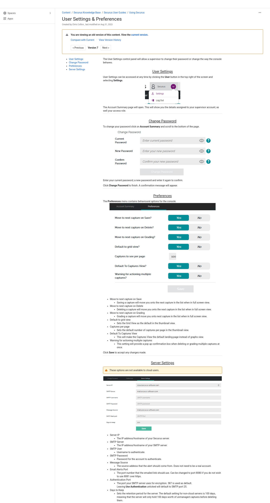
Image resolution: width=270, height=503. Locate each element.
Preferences (75, 66)
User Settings (76, 59)
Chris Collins (78, 24)
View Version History (110, 40)
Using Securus (136, 12)
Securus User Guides (115, 12)
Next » (105, 47)
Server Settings (77, 69)
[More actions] (260, 12)
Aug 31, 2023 (107, 24)
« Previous (78, 47)
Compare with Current (82, 40)
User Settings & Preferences (92, 19)
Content (66, 12)
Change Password (78, 62)
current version (139, 34)
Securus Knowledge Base (87, 12)
